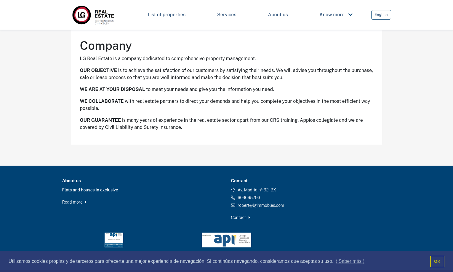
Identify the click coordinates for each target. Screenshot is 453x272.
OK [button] (437, 261)
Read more (74, 202)
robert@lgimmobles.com (261, 205)
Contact (240, 217)
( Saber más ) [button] (350, 261)
